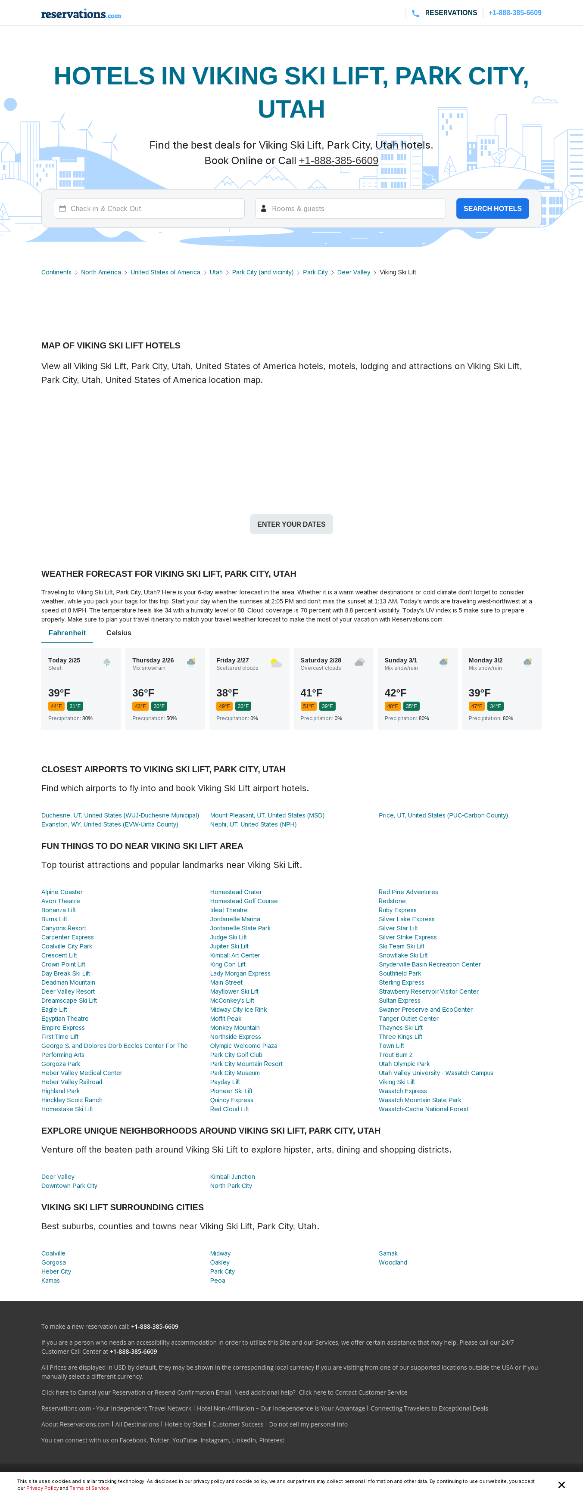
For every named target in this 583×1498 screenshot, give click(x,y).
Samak (388, 1253)
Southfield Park (400, 973)
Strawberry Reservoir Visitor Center (429, 991)
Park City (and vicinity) (263, 272)
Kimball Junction (232, 1176)
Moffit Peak (226, 1018)
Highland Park (60, 1090)
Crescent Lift (59, 955)
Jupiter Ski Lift (229, 946)
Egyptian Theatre (65, 1018)
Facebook (133, 1440)
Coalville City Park (66, 946)
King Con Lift (228, 964)
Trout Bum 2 (395, 1054)
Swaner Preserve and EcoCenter (426, 1009)
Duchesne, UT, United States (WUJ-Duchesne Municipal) (120, 815)
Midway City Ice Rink (238, 1009)
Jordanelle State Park (240, 928)
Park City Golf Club (236, 1054)
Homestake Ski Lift (67, 1109)
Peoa (217, 1280)
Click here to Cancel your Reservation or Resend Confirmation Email (136, 1392)
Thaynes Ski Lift (400, 1027)
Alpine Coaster (62, 891)
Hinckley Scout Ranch (72, 1099)
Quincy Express (232, 1099)
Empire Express (63, 1027)
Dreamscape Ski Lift (69, 1000)
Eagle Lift (54, 1009)
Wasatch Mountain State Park (420, 1099)
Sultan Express (399, 1000)
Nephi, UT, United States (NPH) (253, 824)
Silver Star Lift (398, 928)
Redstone (392, 900)
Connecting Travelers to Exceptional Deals (429, 1408)
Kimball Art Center (235, 955)
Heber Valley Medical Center (81, 1072)
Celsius (118, 632)
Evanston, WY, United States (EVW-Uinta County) (109, 824)
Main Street (226, 982)
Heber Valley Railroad (71, 1081)
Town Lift (391, 1045)
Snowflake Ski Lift (403, 955)
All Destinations (137, 1424)
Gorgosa (53, 1262)
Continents (56, 272)
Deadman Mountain (68, 982)
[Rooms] (350, 208)
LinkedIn (244, 1440)
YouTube (184, 1440)
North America (101, 272)
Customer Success (238, 1424)
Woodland (393, 1262)
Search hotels (493, 208)
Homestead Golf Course (244, 900)
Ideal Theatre (229, 910)
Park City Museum (235, 1072)
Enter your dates (291, 524)
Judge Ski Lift (228, 937)
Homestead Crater (236, 891)
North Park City (231, 1185)
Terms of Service (89, 1488)
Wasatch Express (403, 1090)
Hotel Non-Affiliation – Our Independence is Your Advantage (281, 1408)
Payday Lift (225, 1081)
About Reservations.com (75, 1424)
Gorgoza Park (60, 1063)
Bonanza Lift (58, 910)
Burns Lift (54, 919)
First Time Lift (59, 1036)
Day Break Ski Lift (65, 973)
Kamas (50, 1280)
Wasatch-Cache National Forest (423, 1109)
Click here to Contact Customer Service (353, 1392)
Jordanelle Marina (235, 919)
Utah (216, 272)
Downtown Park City (69, 1185)
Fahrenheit (67, 632)
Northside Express (236, 1036)
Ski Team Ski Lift (401, 946)
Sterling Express (401, 982)
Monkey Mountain (235, 1027)
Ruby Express (398, 910)
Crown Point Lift (63, 964)
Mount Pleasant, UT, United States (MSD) (267, 815)
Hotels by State (186, 1424)
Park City (315, 272)
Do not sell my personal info (308, 1424)
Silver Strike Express (408, 937)
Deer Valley (354, 272)
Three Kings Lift (400, 1036)
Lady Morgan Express (240, 973)
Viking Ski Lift (397, 1081)
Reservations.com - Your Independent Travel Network (116, 1408)
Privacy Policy (42, 1488)
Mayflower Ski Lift (234, 991)
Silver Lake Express (406, 919)
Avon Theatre (60, 900)
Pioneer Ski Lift (231, 1090)
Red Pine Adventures (408, 891)
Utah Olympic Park (404, 1063)
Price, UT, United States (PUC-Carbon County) (443, 815)
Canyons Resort (63, 928)
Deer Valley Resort (68, 991)
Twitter (159, 1440)
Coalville (53, 1253)
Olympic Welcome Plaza (244, 1045)
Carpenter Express (67, 937)
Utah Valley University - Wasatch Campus (436, 1072)
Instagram (214, 1440)
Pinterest (271, 1440)
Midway (220, 1253)
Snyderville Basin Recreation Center (430, 964)
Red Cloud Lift (229, 1109)
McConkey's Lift (232, 1000)
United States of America (165, 272)
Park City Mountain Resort (246, 1063)
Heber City (56, 1271)
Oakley (220, 1262)
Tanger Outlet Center (408, 1018)
